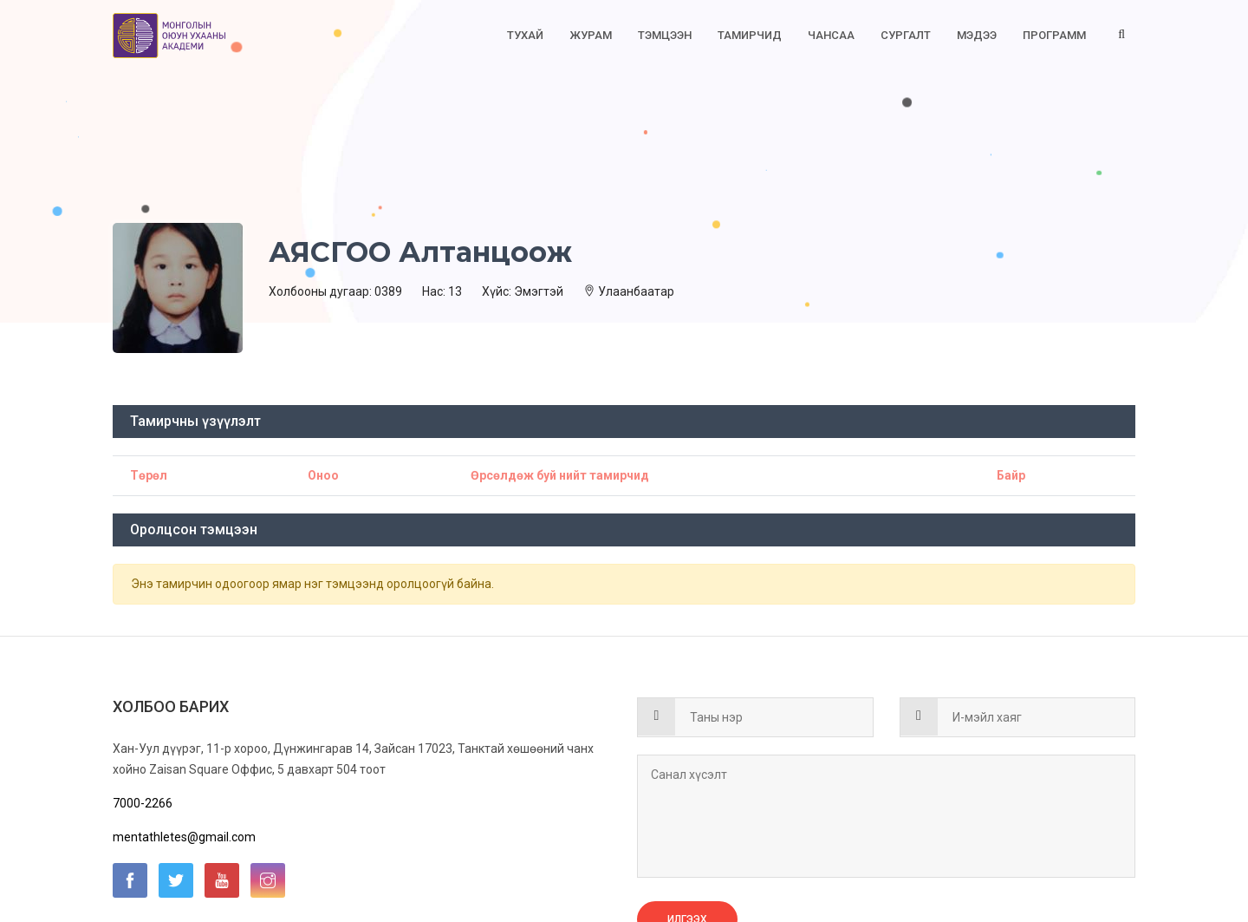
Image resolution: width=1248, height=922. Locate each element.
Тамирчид (750, 35)
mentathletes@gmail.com (184, 837)
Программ (1054, 35)
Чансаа (831, 35)
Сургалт (906, 35)
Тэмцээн (665, 35)
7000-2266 (142, 803)
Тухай (525, 35)
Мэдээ (977, 35)
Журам (590, 35)
